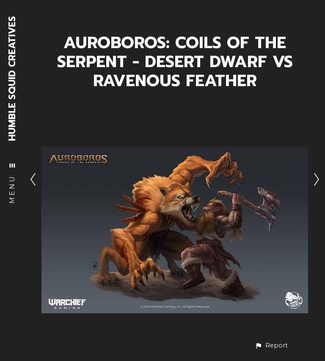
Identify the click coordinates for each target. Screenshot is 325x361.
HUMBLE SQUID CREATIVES (12, 78)
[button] (271, 345)
